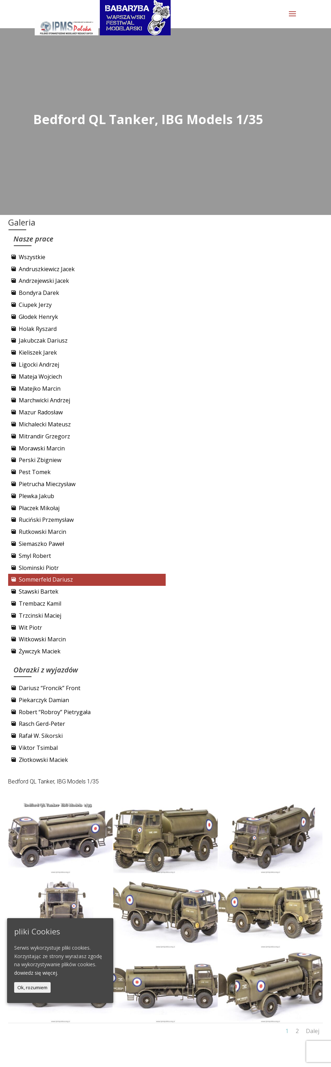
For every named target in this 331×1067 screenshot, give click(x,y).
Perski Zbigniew (40, 460)
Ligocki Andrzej (39, 364)
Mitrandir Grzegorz (44, 436)
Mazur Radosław (41, 412)
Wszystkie (32, 257)
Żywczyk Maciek (40, 651)
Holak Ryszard (38, 329)
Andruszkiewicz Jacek (47, 269)
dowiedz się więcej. (36, 972)
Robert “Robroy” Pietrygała (55, 712)
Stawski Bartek (38, 591)
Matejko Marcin (40, 388)
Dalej (312, 1031)
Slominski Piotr (39, 568)
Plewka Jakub (36, 496)
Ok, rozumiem (32, 987)
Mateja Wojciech (40, 376)
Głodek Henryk (38, 317)
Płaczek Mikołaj (39, 508)
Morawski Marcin (42, 448)
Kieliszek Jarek (38, 352)
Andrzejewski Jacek (44, 281)
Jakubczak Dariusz (43, 340)
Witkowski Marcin (42, 639)
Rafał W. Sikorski (41, 736)
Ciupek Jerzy (35, 305)
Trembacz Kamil (40, 603)
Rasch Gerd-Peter (42, 724)
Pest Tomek (35, 472)
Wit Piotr (30, 627)
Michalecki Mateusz (45, 424)
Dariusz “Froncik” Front (49, 688)
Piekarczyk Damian (44, 700)
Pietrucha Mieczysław (47, 484)
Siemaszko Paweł (41, 544)
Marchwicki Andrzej (44, 400)
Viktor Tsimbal (38, 748)
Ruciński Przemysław (46, 520)
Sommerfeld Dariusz (46, 579)
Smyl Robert (35, 556)
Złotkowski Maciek (43, 760)
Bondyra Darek (39, 293)
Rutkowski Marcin (42, 532)
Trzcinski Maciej (40, 615)
